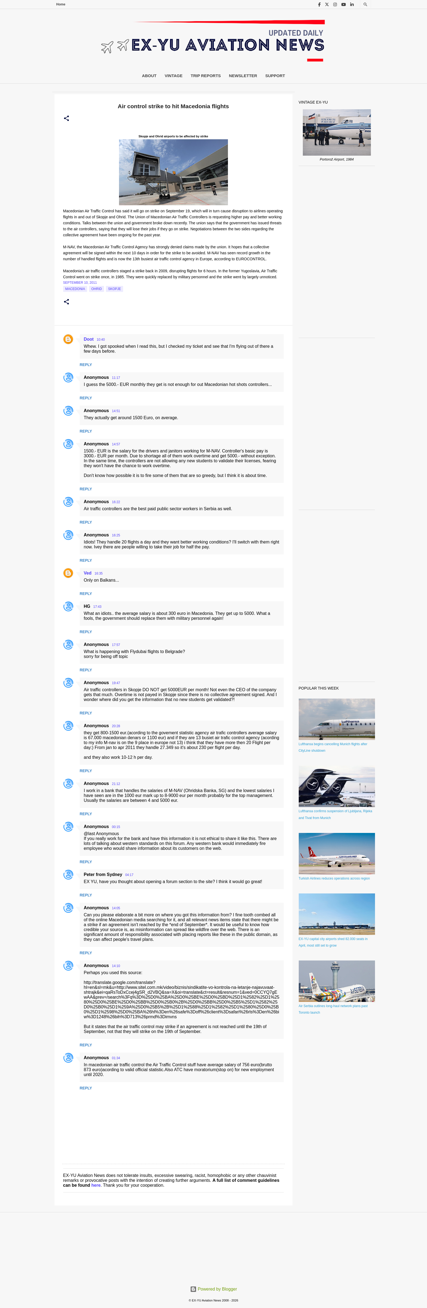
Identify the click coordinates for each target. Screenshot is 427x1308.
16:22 (116, 502)
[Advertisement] (337, 252)
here (96, 1185)
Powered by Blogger (213, 1289)
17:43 (97, 607)
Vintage (174, 75)
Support (275, 75)
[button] (66, 118)
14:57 (116, 444)
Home (60, 4)
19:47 (116, 683)
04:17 (129, 875)
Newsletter (243, 75)
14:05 (116, 908)
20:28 (116, 726)
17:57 (116, 645)
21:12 (116, 784)
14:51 (116, 411)
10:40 (101, 340)
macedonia (75, 289)
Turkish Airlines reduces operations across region (334, 878)
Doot (89, 339)
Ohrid (96, 289)
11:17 (116, 378)
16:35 (98, 573)
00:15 (116, 827)
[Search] (365, 4)
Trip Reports (206, 75)
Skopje (114, 289)
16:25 (116, 535)
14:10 (116, 966)
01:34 (116, 1058)
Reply (86, 365)
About (149, 75)
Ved (87, 573)
